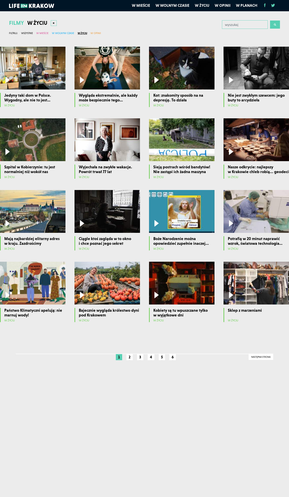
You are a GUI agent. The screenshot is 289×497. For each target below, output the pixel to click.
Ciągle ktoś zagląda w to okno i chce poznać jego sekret (105, 241)
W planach (246, 5)
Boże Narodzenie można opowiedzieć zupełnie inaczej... (181, 241)
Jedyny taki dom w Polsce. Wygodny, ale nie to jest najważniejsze (27, 100)
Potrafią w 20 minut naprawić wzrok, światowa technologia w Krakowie (254, 243)
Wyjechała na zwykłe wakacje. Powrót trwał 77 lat (105, 169)
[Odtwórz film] (7, 80)
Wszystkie (27, 33)
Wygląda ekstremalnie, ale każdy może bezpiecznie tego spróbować (108, 100)
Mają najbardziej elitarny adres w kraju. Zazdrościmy (32, 241)
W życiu (202, 5)
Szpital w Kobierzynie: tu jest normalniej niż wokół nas (29, 169)
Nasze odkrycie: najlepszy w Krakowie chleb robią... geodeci (258, 169)
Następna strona (260, 357)
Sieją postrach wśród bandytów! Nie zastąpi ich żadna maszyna (181, 169)
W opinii (223, 5)
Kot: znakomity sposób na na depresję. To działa (178, 98)
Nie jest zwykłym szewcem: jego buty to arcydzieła (256, 98)
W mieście (141, 5)
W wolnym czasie (172, 5)
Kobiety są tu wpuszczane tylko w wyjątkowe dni (180, 313)
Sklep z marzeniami (245, 310)
